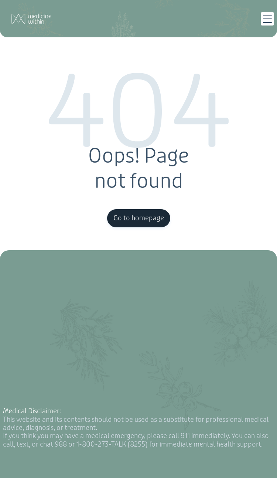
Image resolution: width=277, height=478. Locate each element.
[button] (267, 19)
